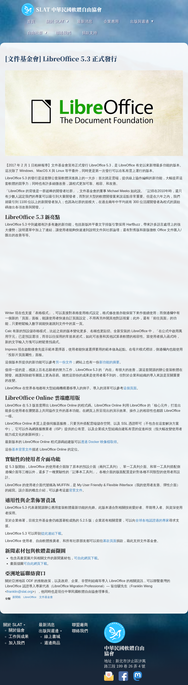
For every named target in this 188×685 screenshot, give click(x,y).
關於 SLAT (14, 624)
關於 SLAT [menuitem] (54, 23)
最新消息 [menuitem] (84, 21)
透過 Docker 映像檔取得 (99, 442)
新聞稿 (16, 597)
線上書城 (52, 636)
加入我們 (17, 642)
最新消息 (47, 624)
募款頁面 (110, 541)
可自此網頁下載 (86, 558)
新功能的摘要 (109, 362)
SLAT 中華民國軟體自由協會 (61, 9)
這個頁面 (130, 388)
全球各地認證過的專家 (152, 520)
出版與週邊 (50, 630)
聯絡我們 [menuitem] (63, 33)
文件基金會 (46, 597)
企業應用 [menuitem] (111, 21)
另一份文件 (64, 362)
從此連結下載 (51, 533)
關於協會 (17, 630)
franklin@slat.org (19, 591)
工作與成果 (19, 636)
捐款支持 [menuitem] (89, 33)
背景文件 (75, 490)
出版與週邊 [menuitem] (139, 23)
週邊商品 (52, 642)
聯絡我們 (80, 630)
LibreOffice (29, 597)
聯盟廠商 (80, 624)
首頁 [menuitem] (31, 21)
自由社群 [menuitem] (34, 35)
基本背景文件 (22, 449)
